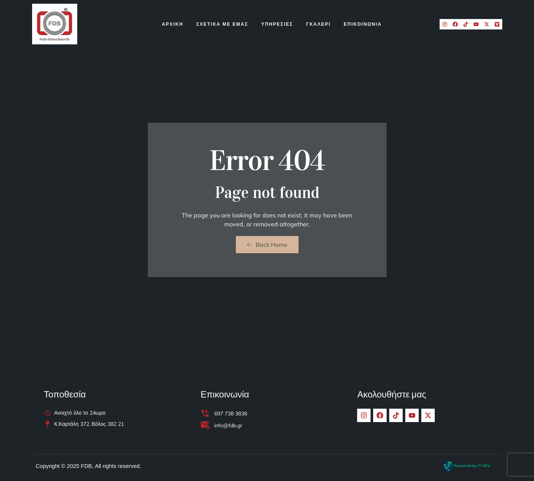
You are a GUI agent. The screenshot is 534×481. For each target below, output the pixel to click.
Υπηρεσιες (277, 24)
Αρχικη (172, 24)
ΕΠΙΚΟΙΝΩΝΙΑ (363, 24)
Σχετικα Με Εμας (222, 24)
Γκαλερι (318, 24)
